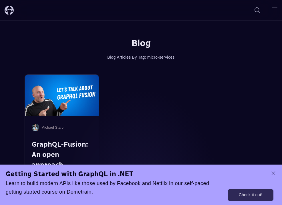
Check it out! (250, 194)
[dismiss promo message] (273, 173)
